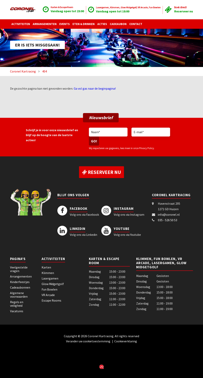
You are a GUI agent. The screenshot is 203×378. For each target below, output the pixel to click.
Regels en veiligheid (16, 303)
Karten (46, 267)
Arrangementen (45, 24)
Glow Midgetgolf (53, 284)
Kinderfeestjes (20, 282)
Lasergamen (50, 278)
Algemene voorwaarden (19, 294)
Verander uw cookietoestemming (88, 341)
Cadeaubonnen (20, 287)
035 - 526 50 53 (167, 220)
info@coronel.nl (169, 214)
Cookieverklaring (125, 341)
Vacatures (16, 311)
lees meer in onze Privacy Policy (137, 148)
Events (64, 24)
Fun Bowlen (49, 289)
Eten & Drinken (84, 24)
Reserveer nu (183, 11)
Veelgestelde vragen (19, 269)
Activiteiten (20, 24)
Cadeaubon (118, 24)
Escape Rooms (51, 300)
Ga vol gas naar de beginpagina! (95, 88)
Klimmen (48, 273)
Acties (102, 24)
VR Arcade (48, 295)
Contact (135, 24)
